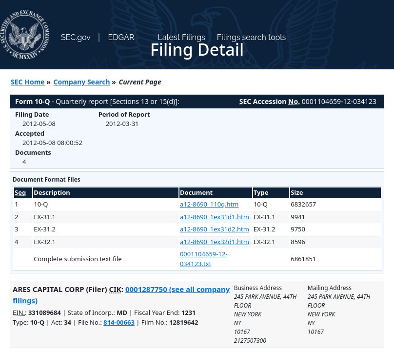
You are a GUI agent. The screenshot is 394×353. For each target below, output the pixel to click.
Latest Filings (181, 37)
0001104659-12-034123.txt (204, 258)
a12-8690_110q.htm (209, 204)
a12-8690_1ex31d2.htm (214, 229)
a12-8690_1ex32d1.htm (214, 241)
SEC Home (28, 81)
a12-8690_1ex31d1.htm (214, 216)
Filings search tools (251, 37)
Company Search (82, 81)
